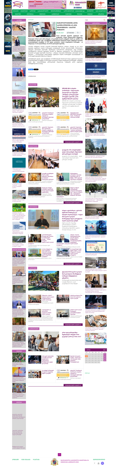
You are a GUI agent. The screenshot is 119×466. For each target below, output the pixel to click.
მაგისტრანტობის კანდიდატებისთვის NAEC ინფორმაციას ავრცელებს (17, 232)
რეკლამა (36, 459)
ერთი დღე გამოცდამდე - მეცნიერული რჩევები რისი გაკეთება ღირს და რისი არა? (18, 125)
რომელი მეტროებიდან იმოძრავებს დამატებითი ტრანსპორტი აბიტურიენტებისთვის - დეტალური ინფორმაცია (95, 237)
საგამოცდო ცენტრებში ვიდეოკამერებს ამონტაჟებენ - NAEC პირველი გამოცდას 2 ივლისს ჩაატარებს (96, 270)
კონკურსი (101, 14)
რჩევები (79, 14)
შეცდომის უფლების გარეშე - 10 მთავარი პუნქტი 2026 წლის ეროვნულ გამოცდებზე (19, 140)
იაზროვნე (68, 14)
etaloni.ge (87, 373)
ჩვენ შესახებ (25, 459)
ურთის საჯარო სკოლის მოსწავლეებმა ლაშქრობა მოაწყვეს (17, 364)
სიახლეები (24, 11)
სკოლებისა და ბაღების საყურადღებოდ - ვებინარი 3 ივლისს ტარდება (18, 92)
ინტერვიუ (42, 14)
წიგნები (90, 14)
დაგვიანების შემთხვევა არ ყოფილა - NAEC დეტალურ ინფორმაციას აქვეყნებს (18, 111)
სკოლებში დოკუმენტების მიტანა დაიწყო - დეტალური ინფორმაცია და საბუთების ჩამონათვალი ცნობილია (94, 42)
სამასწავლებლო (43, 11)
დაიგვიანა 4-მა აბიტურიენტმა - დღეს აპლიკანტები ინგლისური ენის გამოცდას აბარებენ (19, 33)
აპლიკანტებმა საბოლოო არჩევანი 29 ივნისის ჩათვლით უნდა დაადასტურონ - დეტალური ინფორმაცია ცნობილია (95, 329)
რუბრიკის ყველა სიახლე (73, 142)
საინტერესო (55, 14)
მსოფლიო (90, 11)
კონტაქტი (15, 459)
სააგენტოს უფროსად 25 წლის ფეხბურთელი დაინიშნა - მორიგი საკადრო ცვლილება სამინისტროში (94, 115)
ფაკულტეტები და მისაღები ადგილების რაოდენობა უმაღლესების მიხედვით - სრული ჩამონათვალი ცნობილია (18, 296)
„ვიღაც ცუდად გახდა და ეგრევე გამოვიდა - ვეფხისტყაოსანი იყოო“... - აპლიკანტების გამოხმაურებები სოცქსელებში (94, 200)
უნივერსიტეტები (56, 11)
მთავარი (16, 11)
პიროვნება (30, 14)
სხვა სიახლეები (101, 11)
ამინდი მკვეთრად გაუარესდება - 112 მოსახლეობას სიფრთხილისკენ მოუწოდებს (19, 170)
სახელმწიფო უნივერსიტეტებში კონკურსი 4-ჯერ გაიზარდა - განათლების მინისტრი (18, 79)
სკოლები (32, 11)
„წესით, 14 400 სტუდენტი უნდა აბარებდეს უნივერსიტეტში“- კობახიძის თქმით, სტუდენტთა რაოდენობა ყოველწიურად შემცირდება (18, 262)
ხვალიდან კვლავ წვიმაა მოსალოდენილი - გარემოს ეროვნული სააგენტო (18, 245)
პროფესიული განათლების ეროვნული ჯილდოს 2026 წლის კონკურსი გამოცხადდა (19, 154)
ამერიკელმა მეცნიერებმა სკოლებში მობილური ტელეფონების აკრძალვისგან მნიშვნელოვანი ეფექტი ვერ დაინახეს (95, 311)
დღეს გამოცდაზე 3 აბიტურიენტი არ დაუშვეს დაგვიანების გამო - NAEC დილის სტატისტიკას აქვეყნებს (95, 135)
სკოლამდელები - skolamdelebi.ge (74, 11)
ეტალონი (18, 14)
